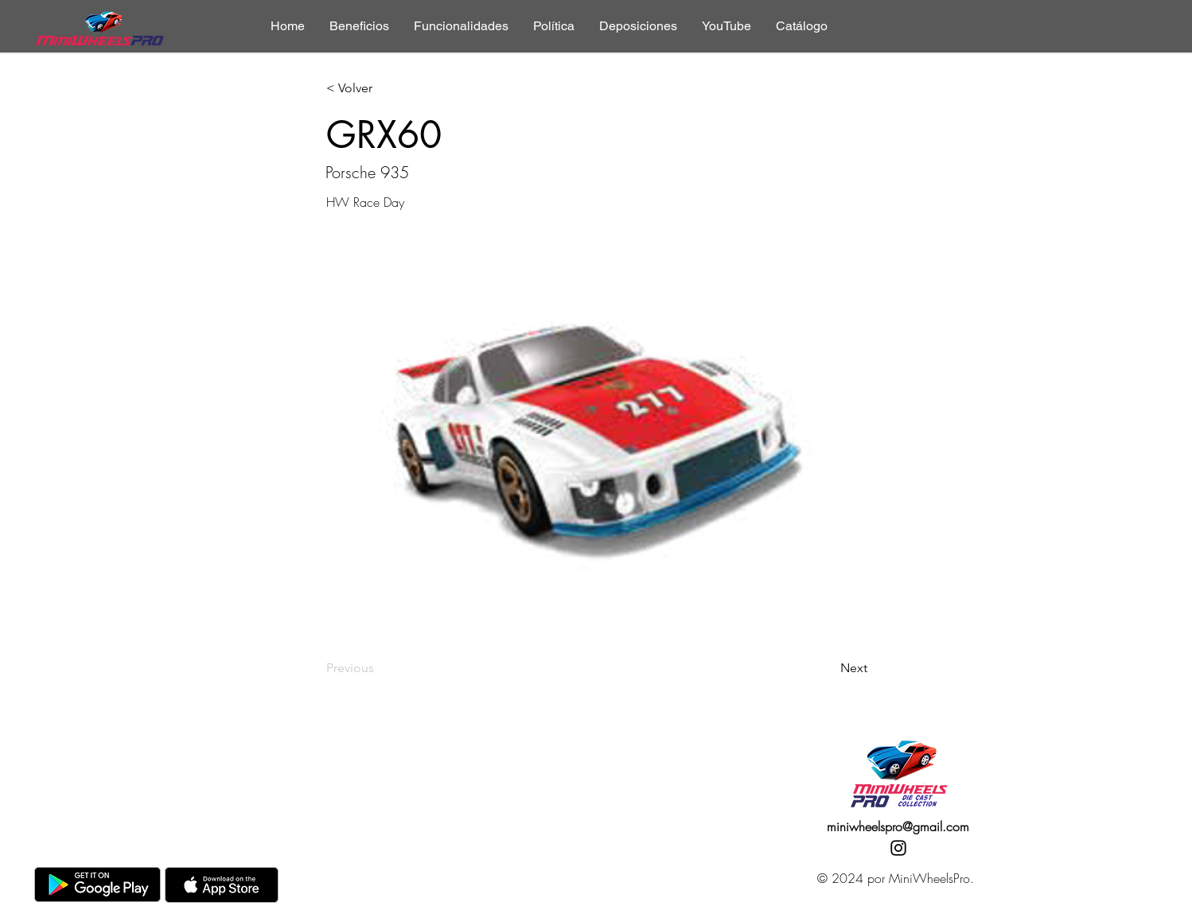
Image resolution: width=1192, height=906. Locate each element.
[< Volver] (378, 88)
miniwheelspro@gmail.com (898, 826)
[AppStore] (221, 885)
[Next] (827, 668)
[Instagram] (898, 848)
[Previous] (378, 668)
